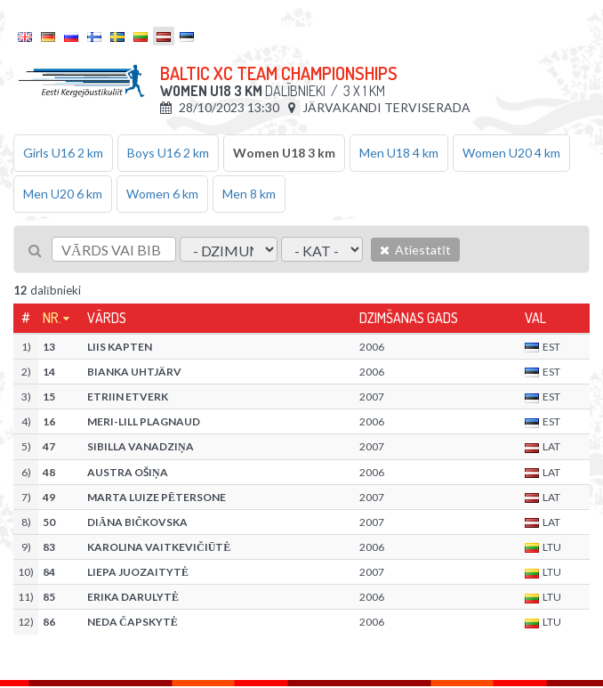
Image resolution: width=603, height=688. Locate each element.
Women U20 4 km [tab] (511, 152)
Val (535, 318)
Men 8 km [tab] (249, 193)
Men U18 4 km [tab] (398, 152)
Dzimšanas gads (408, 318)
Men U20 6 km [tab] (62, 193)
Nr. (52, 318)
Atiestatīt (415, 249)
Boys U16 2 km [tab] (168, 152)
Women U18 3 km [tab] (284, 152)
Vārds (106, 318)
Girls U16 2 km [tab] (63, 152)
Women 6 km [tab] (162, 193)
